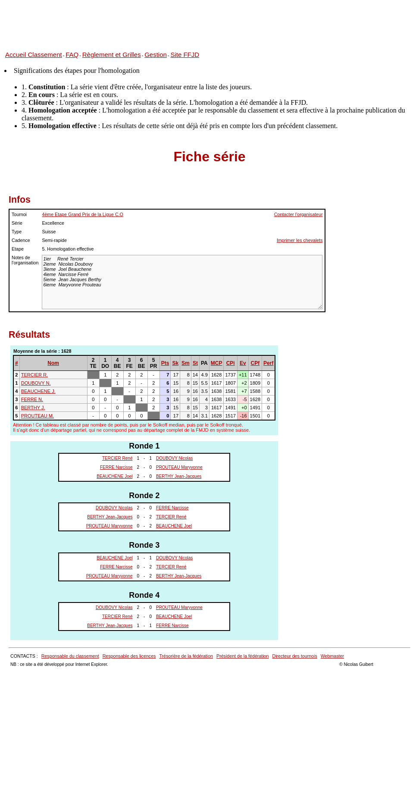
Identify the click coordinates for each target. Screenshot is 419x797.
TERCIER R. (34, 374)
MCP (216, 363)
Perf (268, 363)
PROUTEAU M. (37, 415)
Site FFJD (184, 54)
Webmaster (332, 656)
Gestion (155, 54)
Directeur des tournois (294, 656)
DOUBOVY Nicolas (174, 458)
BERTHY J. (33, 407)
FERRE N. (32, 399)
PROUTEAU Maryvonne (179, 467)
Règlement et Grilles (111, 54)
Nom (53, 363)
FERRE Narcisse (116, 467)
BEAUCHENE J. (38, 391)
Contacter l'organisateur (298, 214)
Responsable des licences (129, 656)
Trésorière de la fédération (186, 656)
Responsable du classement (70, 656)
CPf (255, 363)
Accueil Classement (33, 54)
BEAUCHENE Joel (114, 476)
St (195, 363)
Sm (185, 363)
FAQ (72, 54)
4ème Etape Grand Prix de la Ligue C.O (82, 214)
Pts (165, 363)
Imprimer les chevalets (300, 240)
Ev (243, 363)
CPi (230, 363)
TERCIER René (117, 458)
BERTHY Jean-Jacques (178, 476)
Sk (175, 363)
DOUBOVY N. (36, 383)
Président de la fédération (242, 656)
